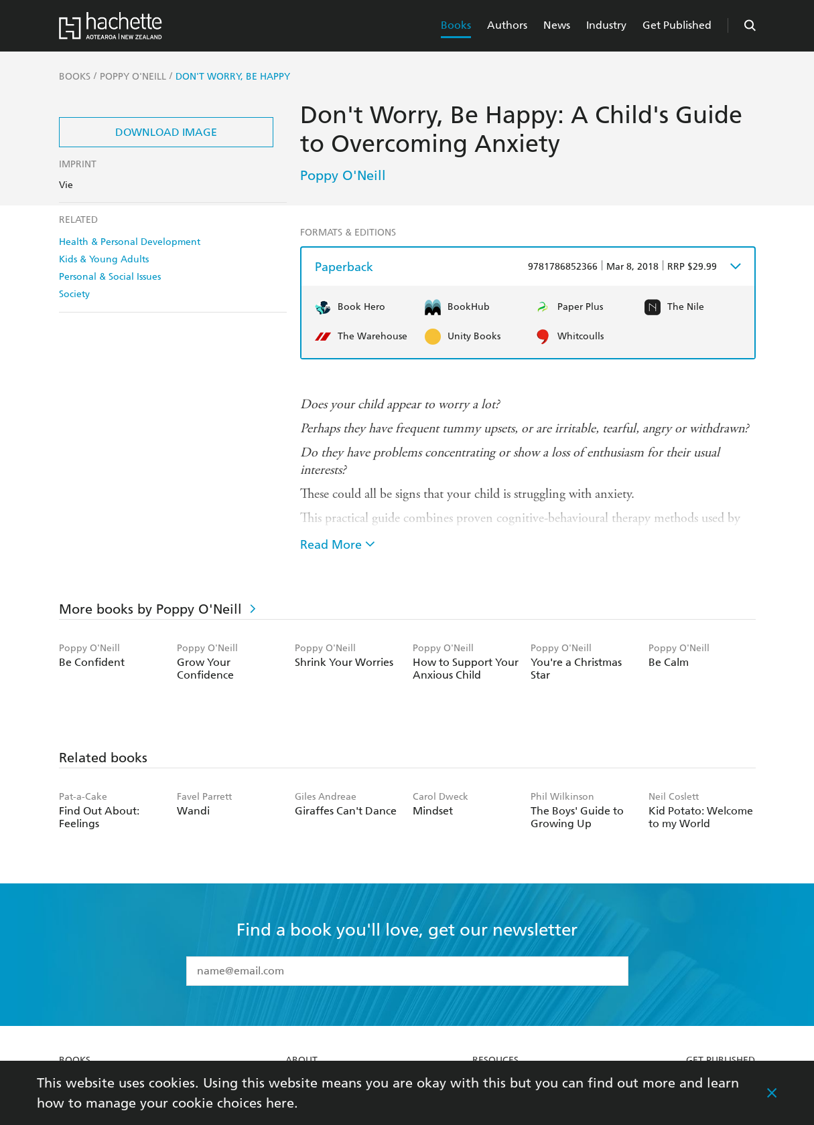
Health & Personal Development (129, 242)
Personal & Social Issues (110, 276)
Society (74, 294)
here (280, 1103)
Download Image (166, 132)
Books (456, 25)
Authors (507, 25)
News (556, 25)
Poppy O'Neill (343, 175)
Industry (606, 25)
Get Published (676, 25)
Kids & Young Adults (104, 259)
